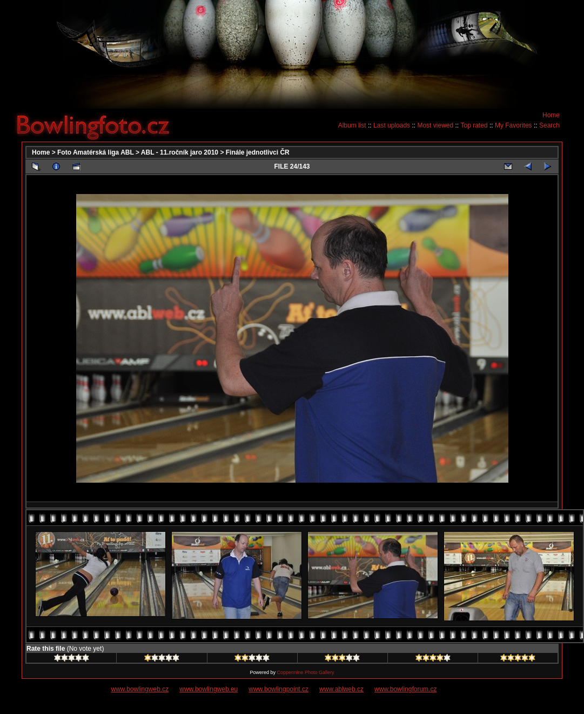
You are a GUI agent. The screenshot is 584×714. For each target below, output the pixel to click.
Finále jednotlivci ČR (258, 152)
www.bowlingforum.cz (405, 689)
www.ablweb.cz (341, 689)
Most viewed (435, 125)
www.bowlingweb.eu (208, 689)
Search (549, 125)
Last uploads (391, 125)
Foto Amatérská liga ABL (95, 152)
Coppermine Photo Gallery (305, 672)
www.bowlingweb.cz (140, 689)
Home (551, 115)
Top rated (474, 125)
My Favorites (513, 125)
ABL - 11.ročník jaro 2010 (179, 152)
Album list (352, 125)
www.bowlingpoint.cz (278, 689)
